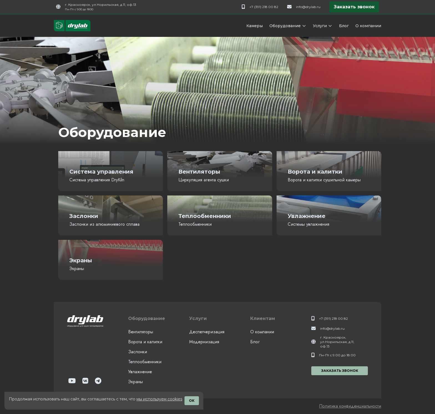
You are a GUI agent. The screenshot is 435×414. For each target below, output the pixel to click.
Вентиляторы (140, 332)
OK (191, 400)
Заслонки (137, 352)
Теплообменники (144, 362)
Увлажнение (140, 372)
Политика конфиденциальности (350, 406)
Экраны (135, 382)
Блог (344, 25)
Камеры (254, 25)
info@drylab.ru (308, 7)
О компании (368, 25)
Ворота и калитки (145, 342)
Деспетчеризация (206, 332)
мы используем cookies (159, 399)
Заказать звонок (354, 6)
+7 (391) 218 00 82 (263, 7)
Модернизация (204, 342)
